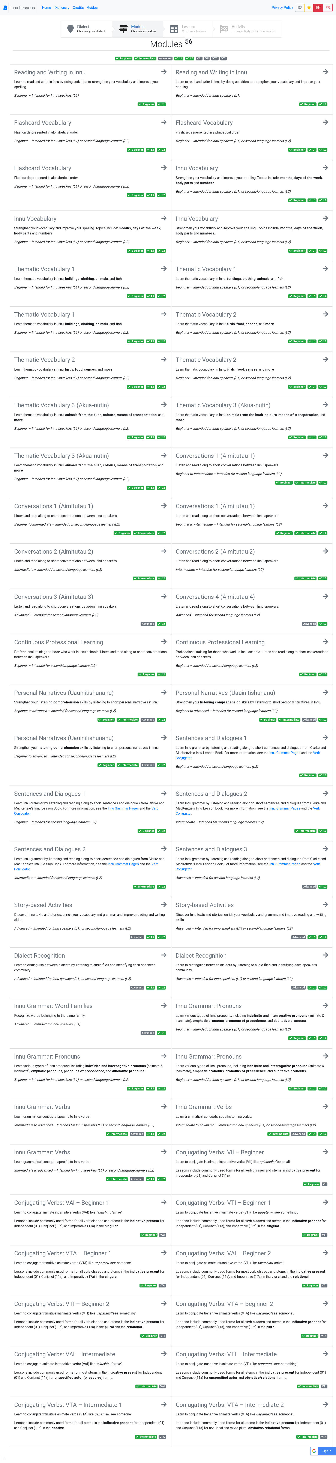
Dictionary (61, 8)
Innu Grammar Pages (284, 753)
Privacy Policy (282, 8)
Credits (78, 8)
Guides (92, 8)
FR (328, 8)
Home (46, 8)
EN (318, 8)
